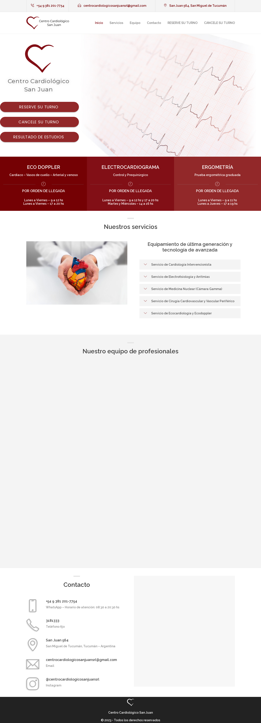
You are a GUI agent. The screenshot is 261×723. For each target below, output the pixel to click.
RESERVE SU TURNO (183, 23)
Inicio (99, 23)
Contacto (154, 23)
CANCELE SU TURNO (219, 23)
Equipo (135, 23)
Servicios (116, 23)
